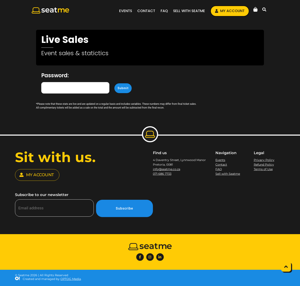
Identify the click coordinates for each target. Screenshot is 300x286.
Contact (146, 10)
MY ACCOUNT (36, 175)
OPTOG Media (70, 279)
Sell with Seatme (189, 10)
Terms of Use (263, 169)
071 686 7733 (162, 174)
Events (125, 10)
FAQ (164, 10)
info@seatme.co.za (166, 169)
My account (230, 10)
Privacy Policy (264, 160)
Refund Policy (264, 164)
